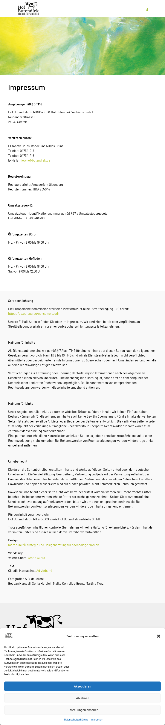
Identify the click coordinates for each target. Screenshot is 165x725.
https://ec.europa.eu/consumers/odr (33, 313)
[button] (158, 645)
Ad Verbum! (44, 570)
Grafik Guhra (36, 558)
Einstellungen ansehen (82, 719)
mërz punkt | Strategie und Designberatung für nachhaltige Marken (53, 545)
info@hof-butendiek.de (34, 160)
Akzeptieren (82, 695)
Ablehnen (82, 707)
